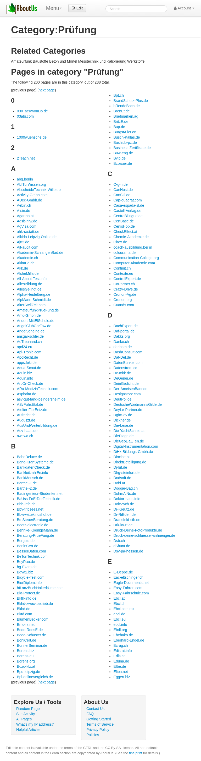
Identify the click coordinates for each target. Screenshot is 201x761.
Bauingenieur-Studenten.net (39, 493)
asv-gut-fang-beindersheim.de (41, 399)
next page (47, 90)
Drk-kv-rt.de (122, 525)
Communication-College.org (136, 258)
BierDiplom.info (29, 583)
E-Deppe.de (123, 572)
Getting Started (98, 719)
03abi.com (25, 116)
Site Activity (25, 714)
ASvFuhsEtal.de (30, 404)
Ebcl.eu (119, 619)
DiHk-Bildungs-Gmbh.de (133, 452)
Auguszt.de (26, 420)
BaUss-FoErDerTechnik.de (38, 499)
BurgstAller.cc (124, 132)
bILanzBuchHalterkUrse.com (40, 588)
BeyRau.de (26, 562)
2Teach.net (26, 158)
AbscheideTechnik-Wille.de (38, 190)
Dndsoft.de (122, 478)
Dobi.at (119, 483)
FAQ (90, 714)
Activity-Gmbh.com (32, 195)
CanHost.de (123, 190)
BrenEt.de (121, 111)
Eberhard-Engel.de (128, 640)
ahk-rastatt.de (28, 231)
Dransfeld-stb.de (126, 520)
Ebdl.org (120, 630)
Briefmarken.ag (125, 116)
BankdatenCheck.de (33, 467)
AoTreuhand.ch (29, 342)
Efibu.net (120, 672)
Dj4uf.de (120, 467)
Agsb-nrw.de (27, 221)
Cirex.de (120, 242)
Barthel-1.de (27, 483)
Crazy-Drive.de (125, 289)
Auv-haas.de (27, 431)
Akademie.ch (27, 258)
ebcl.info (120, 624)
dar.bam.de (122, 347)
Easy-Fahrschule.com (131, 593)
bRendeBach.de (126, 106)
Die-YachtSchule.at (128, 431)
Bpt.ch (118, 95)
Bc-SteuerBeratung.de (35, 520)
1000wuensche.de (32, 137)
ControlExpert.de (127, 279)
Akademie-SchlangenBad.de (40, 252)
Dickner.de (122, 420)
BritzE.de (120, 121)
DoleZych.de (123, 504)
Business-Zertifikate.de (131, 148)
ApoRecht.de (27, 357)
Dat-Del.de (122, 357)
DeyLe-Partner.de (127, 410)
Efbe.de (119, 666)
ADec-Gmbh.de (29, 200)
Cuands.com (123, 305)
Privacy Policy (97, 729)
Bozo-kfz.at (26, 666)
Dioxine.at (121, 457)
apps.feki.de (27, 362)
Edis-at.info (122, 651)
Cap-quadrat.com (127, 200)
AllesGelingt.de (29, 289)
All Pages (24, 719)
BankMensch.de (30, 478)
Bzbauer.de (122, 163)
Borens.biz (25, 651)
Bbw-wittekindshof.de (34, 514)
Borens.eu (25, 656)
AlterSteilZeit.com (31, 305)
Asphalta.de (26, 394)
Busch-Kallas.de (126, 137)
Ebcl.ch (119, 603)
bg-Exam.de (26, 567)
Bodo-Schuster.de (31, 635)
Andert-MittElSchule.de (35, 321)
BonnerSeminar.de (32, 645)
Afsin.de (23, 211)
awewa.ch (25, 436)
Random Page (28, 709)
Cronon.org (122, 300)
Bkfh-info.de (26, 598)
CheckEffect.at (125, 231)
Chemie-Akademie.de (131, 237)
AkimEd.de (26, 263)
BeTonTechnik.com (32, 556)
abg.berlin (25, 179)
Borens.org (26, 661)
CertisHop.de (124, 226)
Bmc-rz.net (26, 624)
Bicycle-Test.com (30, 577)
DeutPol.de (122, 399)
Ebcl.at (119, 598)
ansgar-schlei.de (30, 336)
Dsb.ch (119, 541)
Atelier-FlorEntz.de (32, 410)
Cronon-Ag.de (124, 294)
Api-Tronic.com (29, 352)
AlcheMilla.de (27, 273)
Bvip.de (119, 158)
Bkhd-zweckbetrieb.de (35, 603)
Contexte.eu (123, 273)
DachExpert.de (125, 326)
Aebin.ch (24, 205)
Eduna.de (121, 661)
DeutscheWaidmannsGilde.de (137, 404)
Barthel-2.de (27, 488)
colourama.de (124, 252)
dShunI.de (121, 546)
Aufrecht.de (26, 415)
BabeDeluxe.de (29, 457)
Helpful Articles (28, 729)
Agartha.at (25, 216)
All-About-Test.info (32, 279)
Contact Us (95, 709)
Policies (92, 735)
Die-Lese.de (123, 425)
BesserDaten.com (31, 551)
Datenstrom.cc (125, 368)
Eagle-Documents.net (131, 583)
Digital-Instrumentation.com (135, 446)
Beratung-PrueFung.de (35, 535)
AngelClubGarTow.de (34, 326)
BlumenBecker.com (32, 619)
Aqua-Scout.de (29, 368)
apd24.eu (24, 347)
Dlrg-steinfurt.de (126, 472)
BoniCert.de (26, 640)
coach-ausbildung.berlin (132, 247)
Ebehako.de (123, 635)
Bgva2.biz (25, 572)
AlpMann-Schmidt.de (34, 300)
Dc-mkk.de (122, 373)
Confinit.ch (122, 268)
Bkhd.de (23, 609)
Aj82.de (23, 242)
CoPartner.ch (124, 284)
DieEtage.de (123, 436)
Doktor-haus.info (126, 499)
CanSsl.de (121, 195)
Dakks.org (121, 336)
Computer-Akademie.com (134, 263)
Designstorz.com (127, 394)
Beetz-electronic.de (32, 525)
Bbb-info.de (26, 504)
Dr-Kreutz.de (123, 509)
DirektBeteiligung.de (129, 462)
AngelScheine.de (30, 331)
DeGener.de (123, 378)
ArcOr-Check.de (30, 383)
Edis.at (119, 656)
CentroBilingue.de (127, 216)
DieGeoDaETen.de (128, 441)
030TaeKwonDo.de (32, 111)
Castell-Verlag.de (127, 211)
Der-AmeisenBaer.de (130, 389)
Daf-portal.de (124, 331)
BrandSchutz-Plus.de (130, 100)
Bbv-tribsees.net (30, 509)
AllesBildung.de (29, 284)
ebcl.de (119, 614)
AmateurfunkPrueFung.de (38, 310)
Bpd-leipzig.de (28, 672)
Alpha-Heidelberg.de (33, 294)
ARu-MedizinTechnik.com (37, 389)
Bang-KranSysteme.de (35, 462)
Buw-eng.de (123, 153)
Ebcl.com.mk (123, 609)
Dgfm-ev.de (122, 415)
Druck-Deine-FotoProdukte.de (137, 530)
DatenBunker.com (127, 362)
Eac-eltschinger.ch (128, 577)
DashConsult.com (127, 352)
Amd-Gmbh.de (29, 315)
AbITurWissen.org (31, 184)
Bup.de (119, 127)
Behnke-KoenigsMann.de (37, 530)
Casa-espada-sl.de (128, 205)
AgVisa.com (26, 226)
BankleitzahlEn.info (32, 472)
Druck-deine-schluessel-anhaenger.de (144, 535)
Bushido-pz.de (125, 142)
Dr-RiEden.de (124, 514)
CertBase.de (123, 221)
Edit (77, 8)
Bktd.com (24, 614)
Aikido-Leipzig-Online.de (37, 237)
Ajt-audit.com (27, 247)
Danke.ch (121, 342)
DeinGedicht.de (126, 383)
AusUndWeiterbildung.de (37, 425)
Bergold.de (26, 541)
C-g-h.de (120, 184)
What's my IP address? (35, 724)
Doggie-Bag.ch (125, 488)
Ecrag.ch (120, 645)
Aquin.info (25, 378)
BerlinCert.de (27, 546)
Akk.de (22, 268)
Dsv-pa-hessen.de (128, 551)
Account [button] (184, 8)
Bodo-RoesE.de (30, 630)
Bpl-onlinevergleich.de (35, 677)
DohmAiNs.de (124, 493)
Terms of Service (100, 724)
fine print (135, 753)
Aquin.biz (24, 373)
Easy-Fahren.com (127, 588)
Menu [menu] (54, 8)
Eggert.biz (121, 677)
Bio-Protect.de (28, 593)
